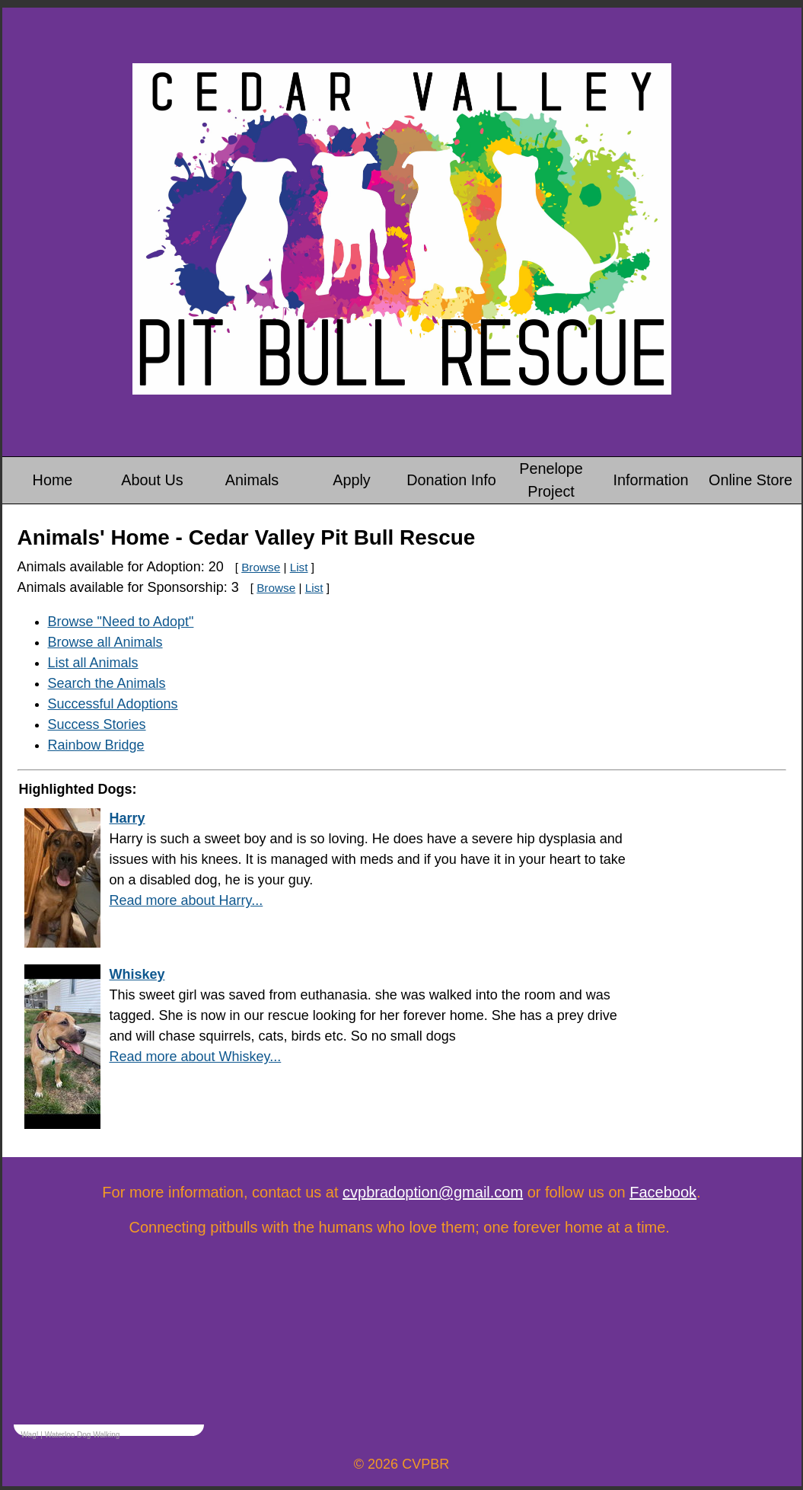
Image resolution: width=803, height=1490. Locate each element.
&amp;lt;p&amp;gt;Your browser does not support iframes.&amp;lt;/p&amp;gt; (109, 1355)
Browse (260, 567)
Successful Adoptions (113, 703)
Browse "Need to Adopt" (121, 621)
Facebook (662, 1192)
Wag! (30, 1435)
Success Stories (97, 724)
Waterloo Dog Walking (82, 1435)
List (299, 567)
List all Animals (93, 662)
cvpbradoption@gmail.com (433, 1192)
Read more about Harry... (186, 900)
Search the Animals (107, 683)
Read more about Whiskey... (196, 1056)
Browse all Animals (105, 642)
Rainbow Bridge (96, 745)
